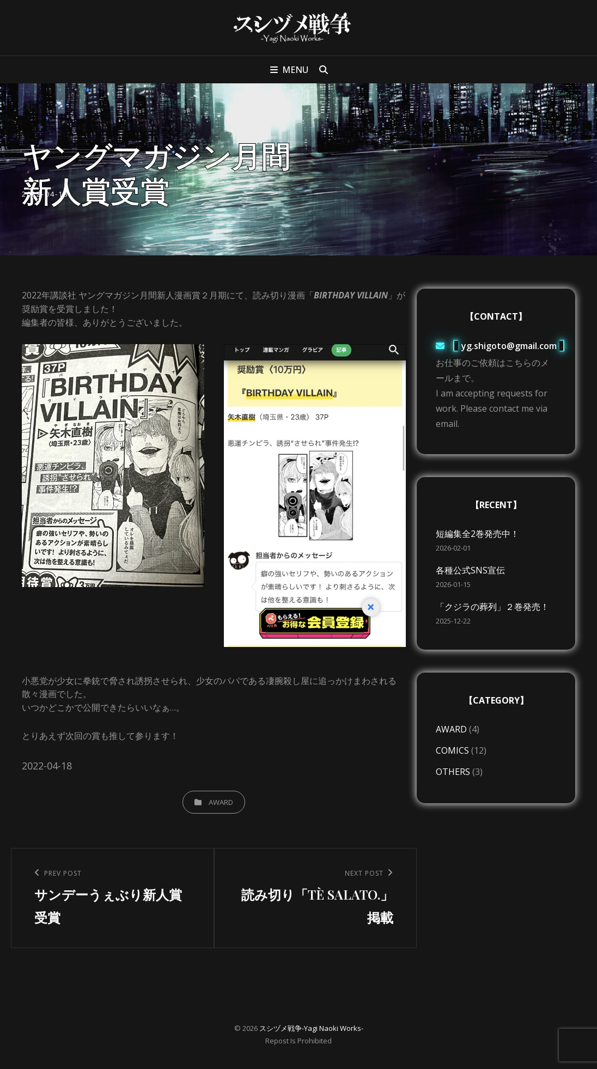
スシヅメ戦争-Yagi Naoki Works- (311, 1028)
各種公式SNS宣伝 (470, 570)
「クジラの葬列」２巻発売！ (492, 607)
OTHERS (453, 772)
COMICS (452, 750)
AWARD (221, 802)
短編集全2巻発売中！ (477, 534)
